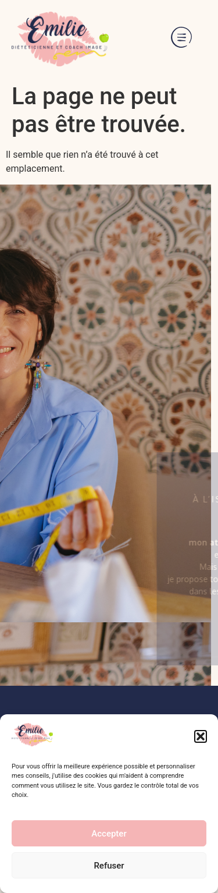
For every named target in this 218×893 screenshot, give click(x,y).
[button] (200, 736)
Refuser (109, 865)
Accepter (108, 833)
